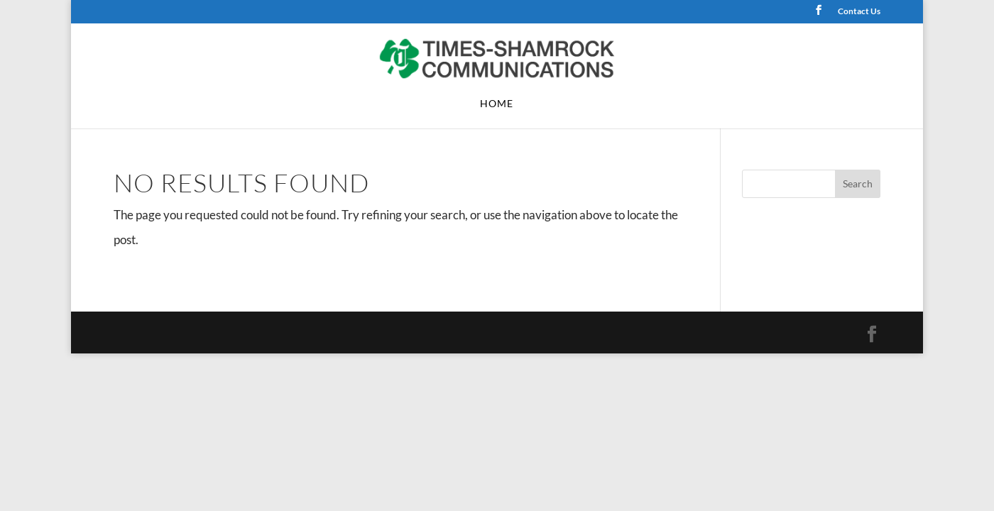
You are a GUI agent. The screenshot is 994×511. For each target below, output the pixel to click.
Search (858, 183)
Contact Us (859, 11)
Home (496, 104)
